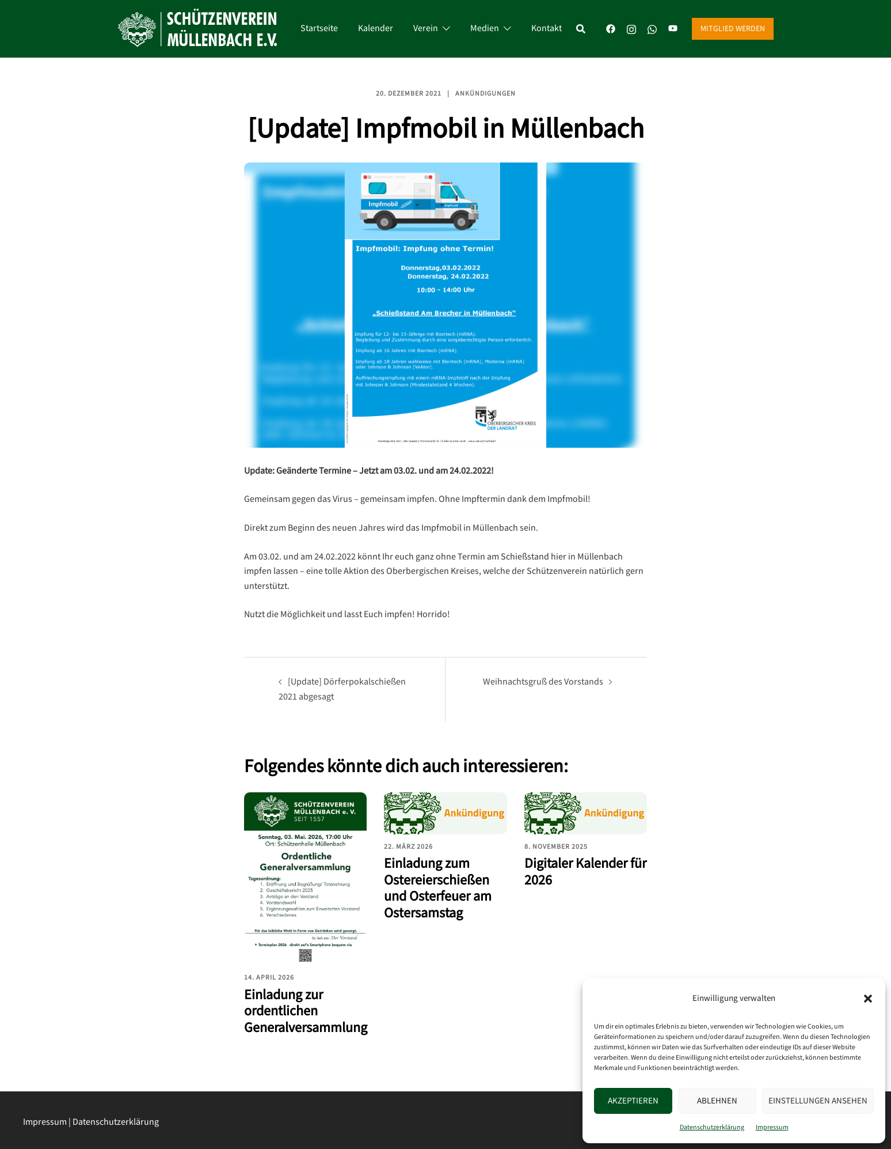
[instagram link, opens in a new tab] (631, 28)
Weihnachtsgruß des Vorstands (543, 682)
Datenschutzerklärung (712, 1127)
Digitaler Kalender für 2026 (585, 872)
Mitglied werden (732, 29)
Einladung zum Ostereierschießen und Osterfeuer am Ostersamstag (438, 888)
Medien (484, 28)
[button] (868, 998)
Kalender (375, 28)
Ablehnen (717, 1100)
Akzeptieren (633, 1100)
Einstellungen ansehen (817, 1100)
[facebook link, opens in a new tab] (610, 28)
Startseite (319, 28)
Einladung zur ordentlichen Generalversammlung (305, 1011)
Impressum (772, 1127)
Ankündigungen (485, 93)
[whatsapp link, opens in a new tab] (652, 28)
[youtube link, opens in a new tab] (672, 28)
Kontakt (546, 28)
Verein (425, 28)
